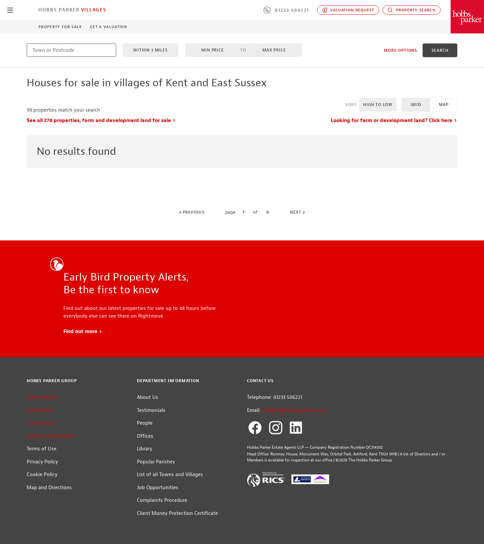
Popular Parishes (156, 462)
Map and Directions (49, 487)
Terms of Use (41, 449)
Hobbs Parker (59, 10)
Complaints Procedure (162, 500)
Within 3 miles (150, 50)
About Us (147, 397)
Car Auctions (41, 423)
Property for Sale (60, 26)
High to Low (378, 104)
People (145, 423)
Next (298, 212)
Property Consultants (51, 436)
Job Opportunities (157, 487)
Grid (416, 104)
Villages (93, 10)
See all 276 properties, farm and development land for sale (101, 120)
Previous (191, 212)
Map (443, 104)
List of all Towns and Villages (170, 474)
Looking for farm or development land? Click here (394, 120)
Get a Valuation (108, 26)
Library (144, 449)
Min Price (212, 50)
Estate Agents (42, 397)
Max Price (274, 50)
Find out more (82, 331)
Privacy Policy (42, 462)
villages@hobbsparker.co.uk (294, 410)
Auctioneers (40, 410)
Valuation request (348, 10)
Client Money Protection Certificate (177, 513)
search (440, 50)
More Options (400, 50)
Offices (145, 436)
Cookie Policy (42, 474)
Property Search (412, 10)
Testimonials (151, 410)
